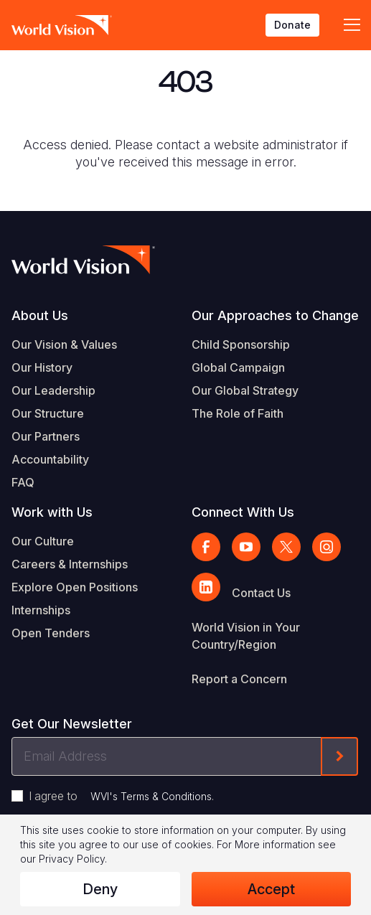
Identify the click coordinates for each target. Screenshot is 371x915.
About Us (39, 315)
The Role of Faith (237, 413)
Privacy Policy (72, 859)
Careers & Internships (69, 564)
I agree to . (121, 796)
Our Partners (45, 436)
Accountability (50, 459)
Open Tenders (50, 633)
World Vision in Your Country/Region (246, 636)
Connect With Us (243, 512)
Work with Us (52, 512)
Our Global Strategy (245, 390)
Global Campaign (238, 367)
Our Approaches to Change (275, 315)
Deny (100, 889)
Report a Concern (239, 679)
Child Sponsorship (241, 344)
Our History (41, 367)
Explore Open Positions (74, 587)
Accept (271, 889)
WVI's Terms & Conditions (151, 796)
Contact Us (261, 593)
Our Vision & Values (64, 344)
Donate (292, 25)
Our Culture (42, 541)
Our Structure (47, 413)
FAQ (22, 482)
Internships (40, 610)
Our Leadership (53, 390)
